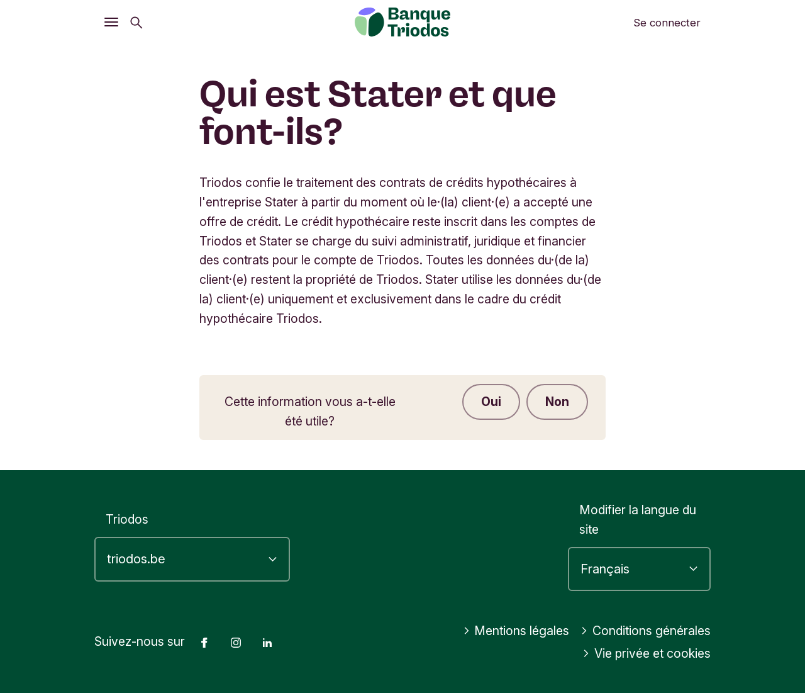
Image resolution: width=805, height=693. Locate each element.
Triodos (127, 519)
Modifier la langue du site (637, 519)
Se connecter (667, 22)
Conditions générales (645, 630)
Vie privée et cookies (646, 653)
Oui (491, 401)
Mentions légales (516, 630)
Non (557, 401)
